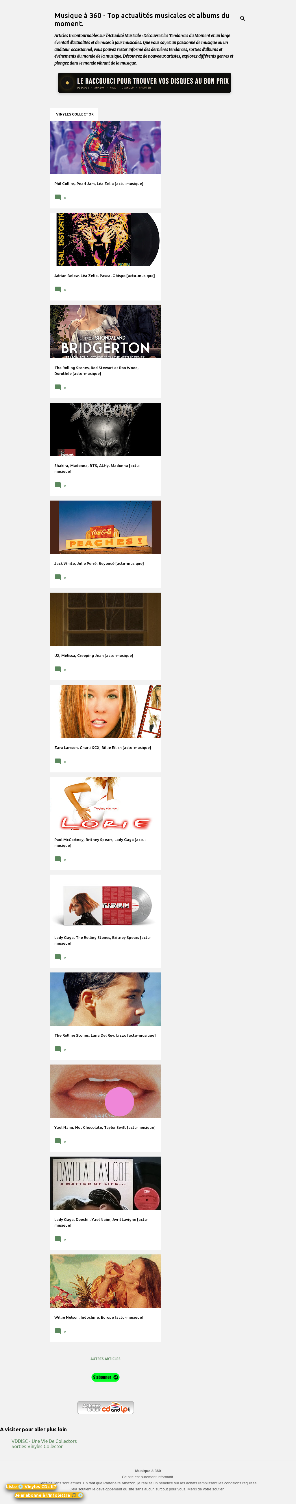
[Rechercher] (242, 18)
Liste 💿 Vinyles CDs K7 (31, 1486)
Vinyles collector (75, 114)
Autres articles (105, 1359)
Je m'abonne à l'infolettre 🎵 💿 (49, 1495)
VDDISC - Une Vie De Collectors (44, 1441)
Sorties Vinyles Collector (37, 1446)
